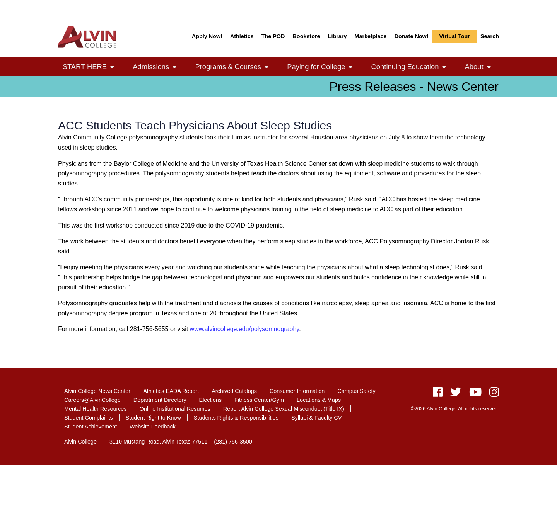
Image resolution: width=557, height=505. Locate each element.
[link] (112, 67)
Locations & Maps (319, 400)
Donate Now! (412, 36)
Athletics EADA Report (171, 391)
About (482, 67)
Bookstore (306, 36)
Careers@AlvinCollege (92, 400)
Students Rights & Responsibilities (236, 418)
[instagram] (492, 393)
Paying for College (324, 67)
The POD (273, 36)
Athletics (242, 36)
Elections (210, 400)
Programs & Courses (236, 67)
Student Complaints (88, 418)
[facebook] (437, 393)
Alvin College (80, 442)
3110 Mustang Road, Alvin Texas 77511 (158, 442)
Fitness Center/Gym (259, 400)
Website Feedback (153, 426)
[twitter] (455, 393)
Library (337, 36)
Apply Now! (207, 36)
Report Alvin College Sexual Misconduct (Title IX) (283, 409)
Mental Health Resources (95, 409)
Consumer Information (297, 391)
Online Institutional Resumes (175, 409)
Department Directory (159, 400)
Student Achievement (90, 426)
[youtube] (475, 393)
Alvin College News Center (97, 391)
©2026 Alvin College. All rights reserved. (455, 408)
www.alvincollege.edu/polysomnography (244, 329)
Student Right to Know (153, 418)
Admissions (159, 67)
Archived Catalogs (234, 391)
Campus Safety (356, 391)
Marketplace (370, 36)
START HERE (93, 67)
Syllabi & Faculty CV (316, 418)
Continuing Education (412, 67)
